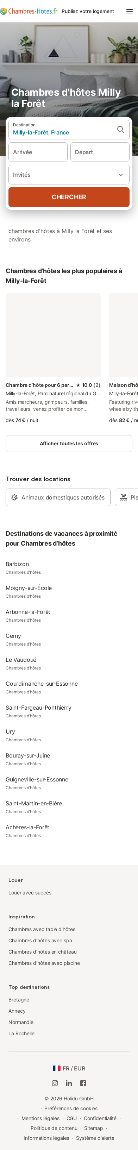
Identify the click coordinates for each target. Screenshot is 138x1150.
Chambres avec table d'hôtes (41, 929)
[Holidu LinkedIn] (69, 1083)
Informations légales (46, 1138)
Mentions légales (40, 1118)
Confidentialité (100, 1118)
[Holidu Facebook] (83, 1083)
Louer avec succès (29, 893)
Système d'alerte (95, 1138)
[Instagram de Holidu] (55, 1083)
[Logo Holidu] (28, 11)
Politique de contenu (54, 1128)
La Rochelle (21, 1033)
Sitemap (93, 1128)
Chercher (69, 197)
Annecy (17, 1011)
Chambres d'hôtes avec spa (40, 940)
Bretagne (18, 1000)
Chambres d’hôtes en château (42, 952)
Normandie (20, 1022)
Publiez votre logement (88, 11)
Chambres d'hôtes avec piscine (44, 963)
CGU (72, 1118)
